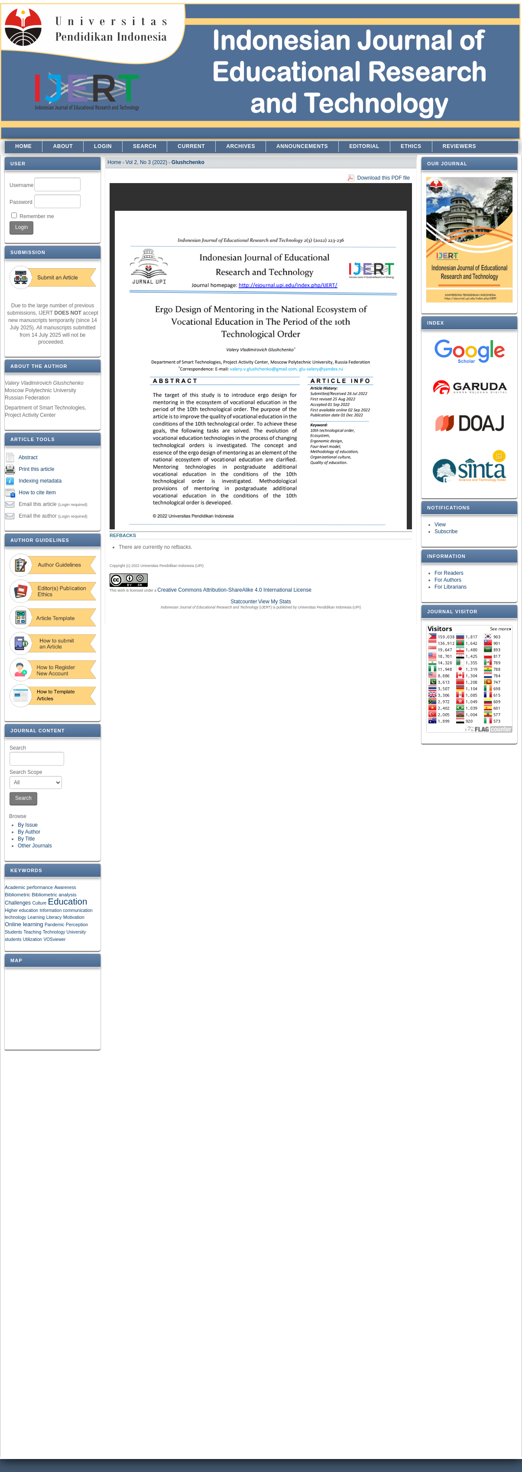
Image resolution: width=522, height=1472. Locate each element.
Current (191, 146)
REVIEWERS (459, 146)
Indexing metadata (40, 481)
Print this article (36, 469)
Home (23, 146)
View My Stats (274, 602)
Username (21, 185)
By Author (29, 832)
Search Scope (36, 779)
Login (103, 146)
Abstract (28, 457)
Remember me (36, 216)
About (63, 146)
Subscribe (445, 531)
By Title (26, 839)
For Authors (447, 580)
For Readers (449, 573)
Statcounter (243, 602)
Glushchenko (188, 162)
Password (21, 202)
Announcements (302, 146)
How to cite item (37, 493)
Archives (240, 146)
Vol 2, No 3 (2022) (147, 162)
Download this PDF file (383, 178)
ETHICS (411, 146)
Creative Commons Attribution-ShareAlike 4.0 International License (234, 590)
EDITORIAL (364, 146)
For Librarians (450, 587)
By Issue (28, 825)
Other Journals (35, 846)
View (440, 525)
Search (37, 755)
